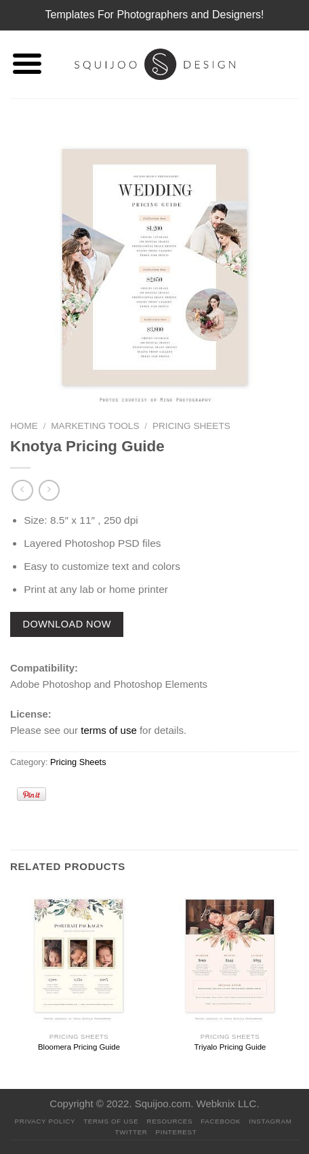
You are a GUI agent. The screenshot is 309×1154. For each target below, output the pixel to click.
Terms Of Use (110, 1121)
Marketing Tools (95, 426)
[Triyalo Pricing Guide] (230, 957)
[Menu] (26, 64)
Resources (169, 1121)
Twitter (131, 1132)
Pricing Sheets (191, 426)
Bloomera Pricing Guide (79, 1047)
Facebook (221, 1121)
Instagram (270, 1121)
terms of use (109, 730)
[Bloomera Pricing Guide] (79, 957)
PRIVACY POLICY (45, 1121)
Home (24, 426)
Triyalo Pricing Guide (230, 1047)
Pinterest (176, 1132)
